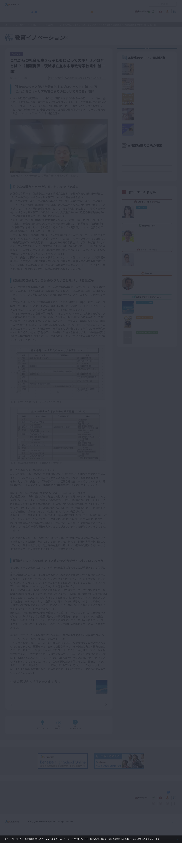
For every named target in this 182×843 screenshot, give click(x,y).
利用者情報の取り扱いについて (112, 4)
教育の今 (145, 10)
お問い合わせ (137, 4)
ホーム (11, 25)
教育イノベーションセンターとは (149, 51)
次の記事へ (98, 708)
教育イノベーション (167, 10)
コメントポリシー (86, 4)
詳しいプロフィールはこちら (71, 687)
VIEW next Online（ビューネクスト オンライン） (17, 796)
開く (150, 4)
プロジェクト (48, 24)
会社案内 (173, 825)
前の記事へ (19, 708)
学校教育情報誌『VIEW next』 (34, 19)
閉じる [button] (172, 838)
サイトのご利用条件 (64, 4)
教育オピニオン (99, 10)
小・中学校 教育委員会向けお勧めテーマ (146, 19)
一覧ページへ (58, 708)
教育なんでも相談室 (124, 10)
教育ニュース (71, 10)
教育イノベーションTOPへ (87, 37)
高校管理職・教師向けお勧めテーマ (89, 19)
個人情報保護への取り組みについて (150, 825)
